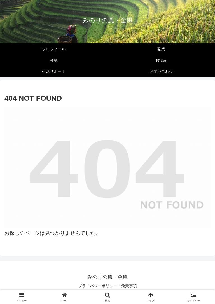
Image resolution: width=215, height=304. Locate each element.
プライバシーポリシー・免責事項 (107, 286)
